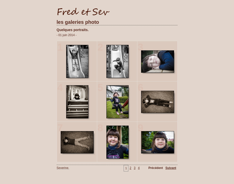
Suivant (170, 168)
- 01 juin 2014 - (67, 35)
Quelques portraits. (73, 30)
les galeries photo (78, 22)
